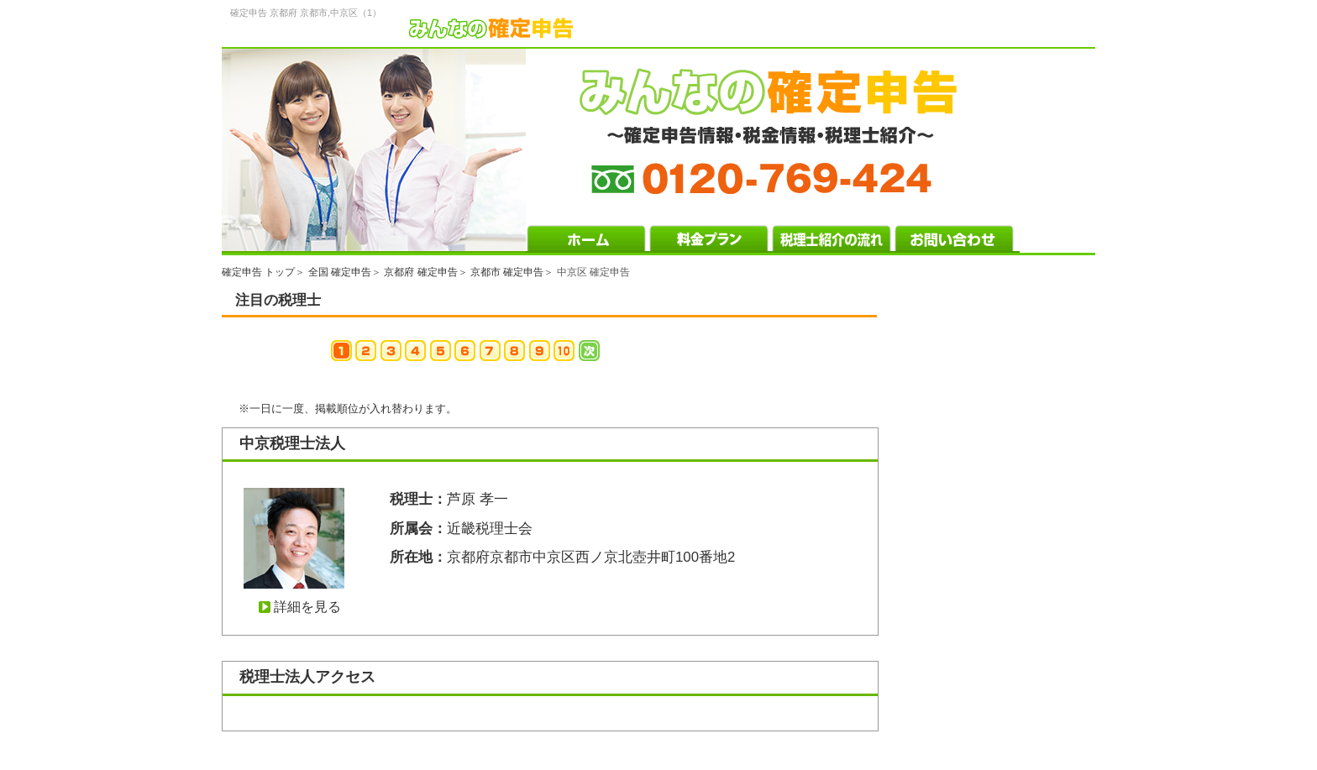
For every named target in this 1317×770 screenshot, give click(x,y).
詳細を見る (307, 607)
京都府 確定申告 (420, 272)
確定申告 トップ (258, 272)
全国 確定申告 (339, 272)
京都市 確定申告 (506, 272)
